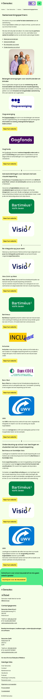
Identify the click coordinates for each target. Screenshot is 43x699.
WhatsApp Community (8, 678)
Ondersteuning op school (12, 47)
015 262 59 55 (12, 648)
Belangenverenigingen (11, 39)
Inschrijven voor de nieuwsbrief (13, 580)
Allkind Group (5, 601)
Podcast (4, 675)
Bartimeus (7, 180)
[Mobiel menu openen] (39, 3)
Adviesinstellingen (9, 42)
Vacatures (4, 673)
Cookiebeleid (5, 691)
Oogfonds (8, 152)
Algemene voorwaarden (8, 684)
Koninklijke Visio (17, 180)
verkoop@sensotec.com (9, 623)
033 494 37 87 (12, 619)
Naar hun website (9, 129)
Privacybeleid (5, 688)
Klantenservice (6, 670)
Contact (4, 668)
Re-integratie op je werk (11, 44)
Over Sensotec (6, 666)
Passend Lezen (6, 680)
